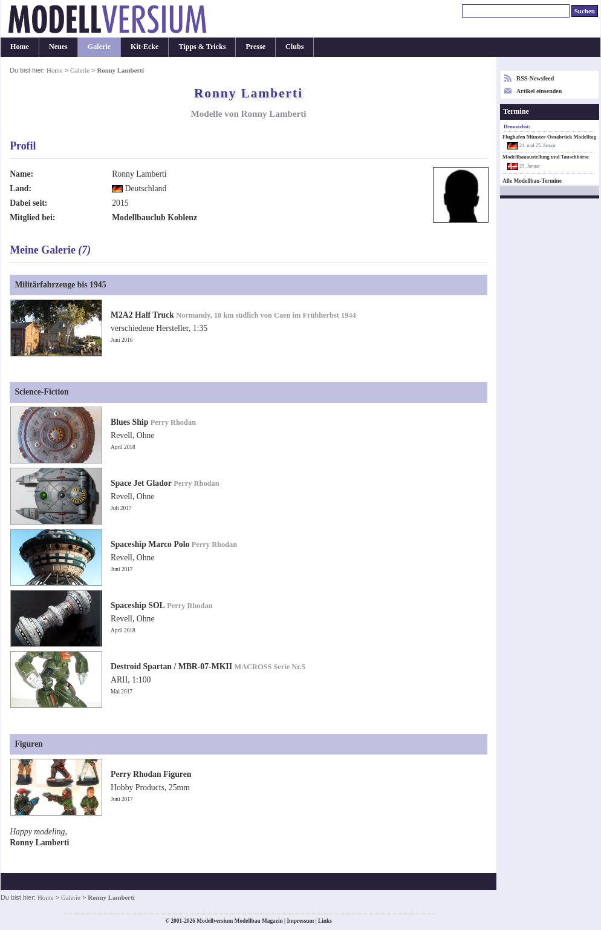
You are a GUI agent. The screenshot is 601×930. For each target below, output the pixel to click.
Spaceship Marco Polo (150, 544)
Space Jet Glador (141, 483)
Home (19, 46)
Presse (255, 46)
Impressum (300, 921)
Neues (58, 46)
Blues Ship (129, 422)
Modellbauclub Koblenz (154, 217)
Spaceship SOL (138, 605)
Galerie (99, 46)
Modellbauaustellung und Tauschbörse (545, 157)
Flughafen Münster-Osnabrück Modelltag (549, 137)
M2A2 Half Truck (142, 314)
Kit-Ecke (144, 46)
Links (325, 921)
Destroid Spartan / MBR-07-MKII (171, 666)
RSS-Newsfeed (535, 78)
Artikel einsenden (539, 91)
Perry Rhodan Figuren (151, 774)
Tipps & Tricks (202, 46)
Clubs (294, 46)
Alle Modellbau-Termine (532, 181)
